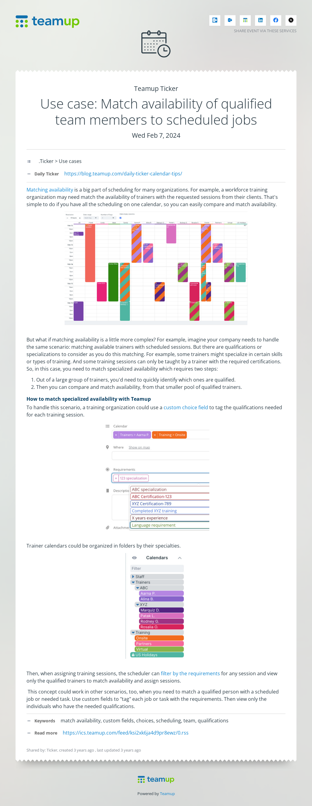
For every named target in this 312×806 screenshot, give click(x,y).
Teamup (167, 793)
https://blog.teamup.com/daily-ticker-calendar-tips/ (123, 173)
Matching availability (50, 189)
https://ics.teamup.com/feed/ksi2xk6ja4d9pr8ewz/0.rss (126, 732)
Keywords (41, 721)
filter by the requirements (190, 673)
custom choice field (186, 407)
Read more (42, 733)
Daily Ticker (43, 174)
